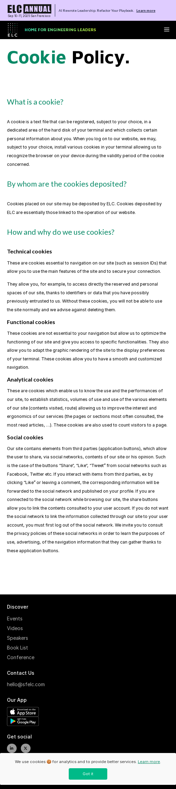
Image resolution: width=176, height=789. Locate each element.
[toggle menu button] (167, 30)
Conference (20, 657)
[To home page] (29, 10)
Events (15, 618)
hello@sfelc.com (24, 684)
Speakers (17, 638)
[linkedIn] (12, 748)
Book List (17, 648)
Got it (88, 773)
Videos (15, 628)
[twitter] (26, 748)
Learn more (146, 10)
